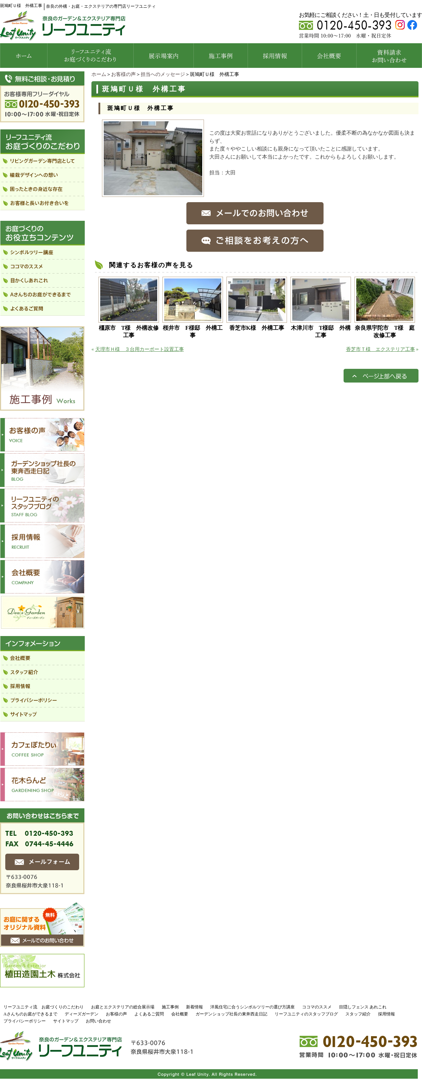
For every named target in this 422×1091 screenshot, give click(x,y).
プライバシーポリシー (25, 1021)
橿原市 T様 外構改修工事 (129, 331)
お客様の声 (123, 74)
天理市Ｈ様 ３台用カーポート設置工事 (139, 349)
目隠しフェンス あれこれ (362, 1007)
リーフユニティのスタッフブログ (306, 1014)
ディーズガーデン (81, 1014)
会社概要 (179, 1014)
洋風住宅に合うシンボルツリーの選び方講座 (252, 1007)
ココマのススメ (317, 1007)
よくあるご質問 (149, 1014)
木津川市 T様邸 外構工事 (321, 331)
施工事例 (170, 1007)
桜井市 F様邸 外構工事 (193, 331)
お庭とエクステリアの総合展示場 (122, 1007)
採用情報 (386, 1014)
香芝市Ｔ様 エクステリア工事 (380, 349)
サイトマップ (65, 1021)
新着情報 (194, 1007)
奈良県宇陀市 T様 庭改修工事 (385, 331)
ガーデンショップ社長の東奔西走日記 (231, 1014)
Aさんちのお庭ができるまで (30, 1014)
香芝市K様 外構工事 (256, 328)
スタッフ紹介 (358, 1014)
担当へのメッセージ (163, 74)
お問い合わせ (98, 1021)
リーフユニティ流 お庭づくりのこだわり (44, 1007)
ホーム (98, 74)
